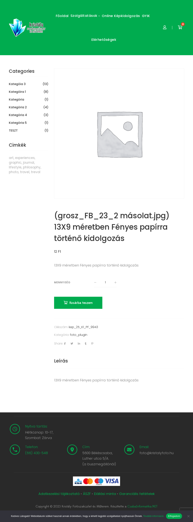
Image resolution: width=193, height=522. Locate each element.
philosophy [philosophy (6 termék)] (32, 167)
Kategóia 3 (17, 84)
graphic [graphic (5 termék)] (15, 162)
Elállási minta (105, 493)
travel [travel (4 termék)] (24, 172)
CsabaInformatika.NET (142, 506)
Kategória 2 (18, 107)
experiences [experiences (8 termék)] (25, 158)
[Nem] (188, 516)
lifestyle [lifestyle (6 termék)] (15, 167)
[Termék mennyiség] (105, 282)
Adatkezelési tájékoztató (59, 493)
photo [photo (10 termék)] (13, 172)
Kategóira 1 (17, 92)
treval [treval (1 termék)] (35, 172)
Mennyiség (62, 282)
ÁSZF (87, 493)
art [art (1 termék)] (11, 158)
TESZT (13, 130)
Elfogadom (174, 516)
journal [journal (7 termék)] (28, 162)
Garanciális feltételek (137, 493)
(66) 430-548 (36, 453)
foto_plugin (78, 335)
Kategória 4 (18, 115)
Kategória (16, 99)
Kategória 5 (18, 123)
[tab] (61, 361)
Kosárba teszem (81, 303)
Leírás (61, 361)
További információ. (153, 516)
